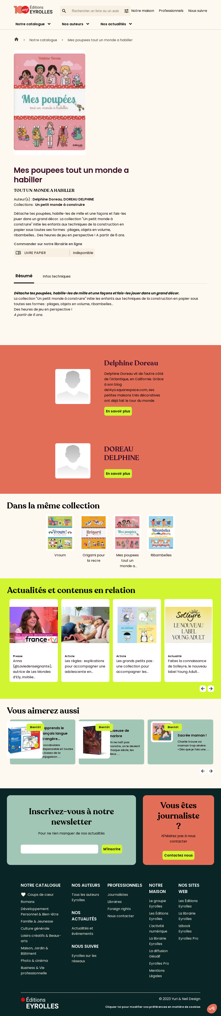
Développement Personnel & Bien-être (39, 911)
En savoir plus (118, 411)
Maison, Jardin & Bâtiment (34, 951)
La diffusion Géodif (158, 953)
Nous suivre (197, 10)
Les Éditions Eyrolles (158, 916)
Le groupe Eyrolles (157, 903)
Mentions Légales (157, 973)
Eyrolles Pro (159, 963)
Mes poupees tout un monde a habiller (100, 40)
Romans (28, 901)
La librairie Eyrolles (157, 941)
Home (16, 40)
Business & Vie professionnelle (34, 970)
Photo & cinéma (34, 960)
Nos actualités (113, 24)
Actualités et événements (82, 931)
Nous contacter (120, 915)
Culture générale (35, 928)
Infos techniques (57, 276)
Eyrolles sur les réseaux (84, 958)
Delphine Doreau (47, 199)
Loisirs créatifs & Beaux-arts (41, 938)
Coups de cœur (37, 894)
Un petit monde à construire (60, 204)
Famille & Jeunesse (37, 921)
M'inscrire (111, 849)
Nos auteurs (72, 24)
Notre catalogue (30, 24)
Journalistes (117, 894)
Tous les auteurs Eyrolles (85, 897)
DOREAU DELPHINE (78, 199)
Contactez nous (178, 855)
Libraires (114, 901)
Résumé (24, 276)
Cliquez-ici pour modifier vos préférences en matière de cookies (152, 1007)
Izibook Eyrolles (185, 928)
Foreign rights (119, 908)
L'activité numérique (158, 928)
